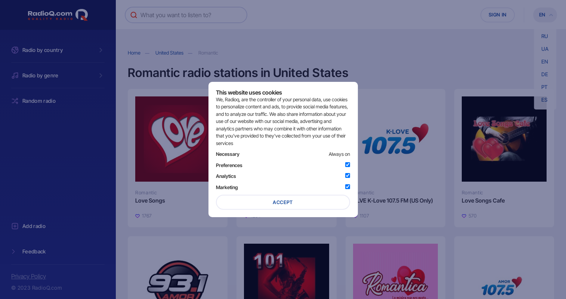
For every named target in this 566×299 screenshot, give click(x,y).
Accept (283, 202)
